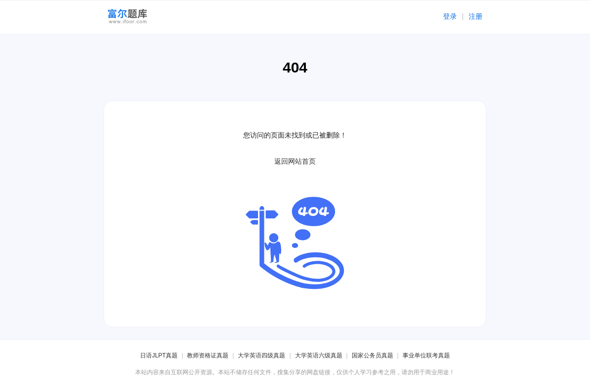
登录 (450, 16)
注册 (475, 16)
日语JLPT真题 (159, 355)
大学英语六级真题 (318, 355)
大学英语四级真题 (261, 355)
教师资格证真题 (207, 355)
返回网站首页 (295, 161)
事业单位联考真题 (426, 355)
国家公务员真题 (372, 355)
